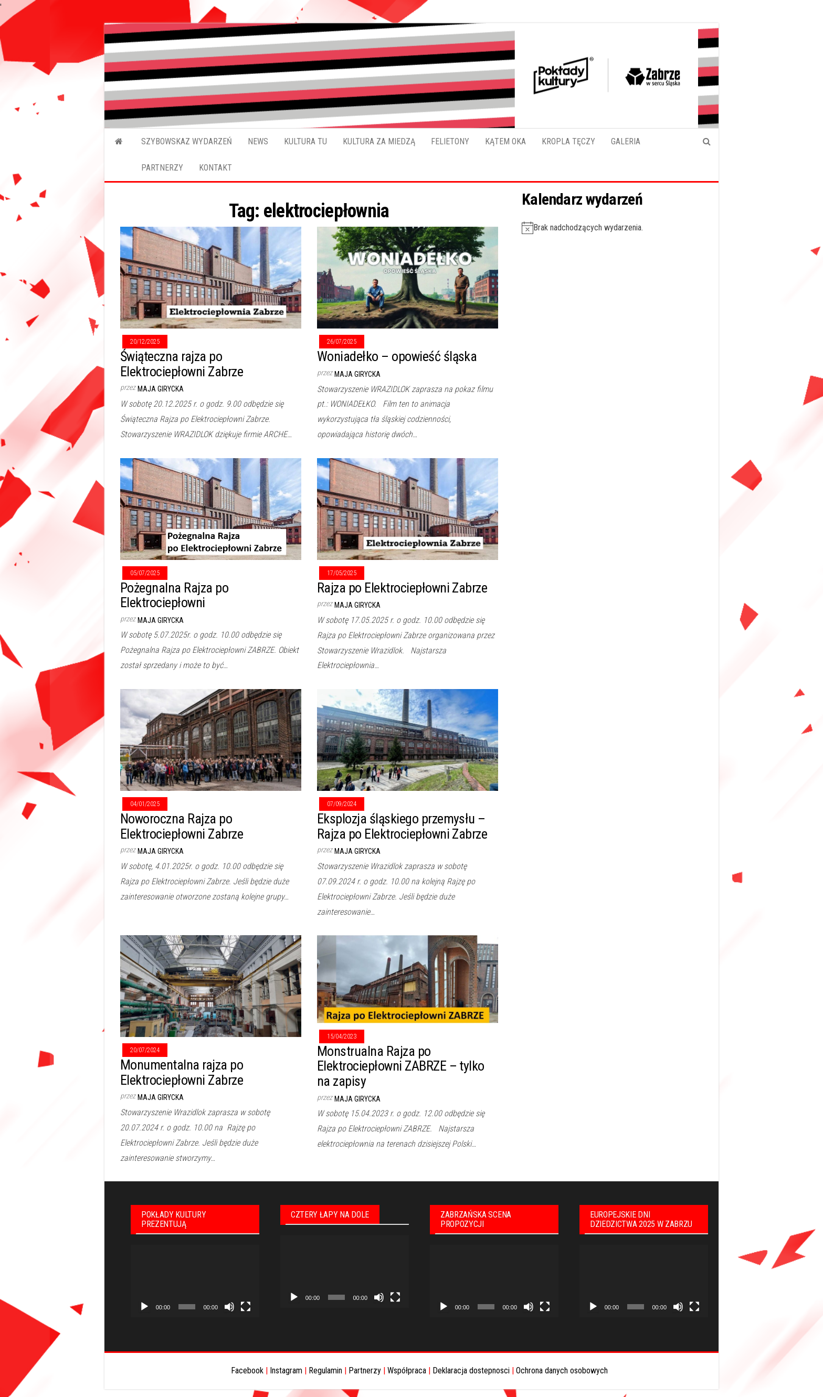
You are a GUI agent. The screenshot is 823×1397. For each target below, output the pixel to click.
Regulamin (325, 1370)
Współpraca (406, 1370)
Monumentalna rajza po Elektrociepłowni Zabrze (181, 1072)
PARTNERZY (162, 168)
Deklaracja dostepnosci (471, 1370)
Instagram (286, 1370)
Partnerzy (365, 1370)
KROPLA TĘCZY (568, 141)
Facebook (247, 1370)
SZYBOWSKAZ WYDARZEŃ (186, 141)
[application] (195, 1281)
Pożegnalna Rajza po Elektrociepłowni (174, 595)
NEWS (258, 141)
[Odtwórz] (144, 1306)
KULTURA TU (305, 141)
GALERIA (625, 141)
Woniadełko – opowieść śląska (397, 356)
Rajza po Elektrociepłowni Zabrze (402, 588)
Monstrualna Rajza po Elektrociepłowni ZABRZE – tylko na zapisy (400, 1066)
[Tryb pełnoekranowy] (245, 1306)
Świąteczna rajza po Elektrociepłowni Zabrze (181, 363)
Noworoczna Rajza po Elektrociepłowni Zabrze (181, 826)
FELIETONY (450, 141)
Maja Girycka (161, 389)
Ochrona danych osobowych (562, 1370)
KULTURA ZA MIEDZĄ (379, 141)
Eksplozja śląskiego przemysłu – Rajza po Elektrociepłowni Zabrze (402, 826)
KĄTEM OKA (505, 141)
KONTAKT (215, 168)
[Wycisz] (229, 1306)
